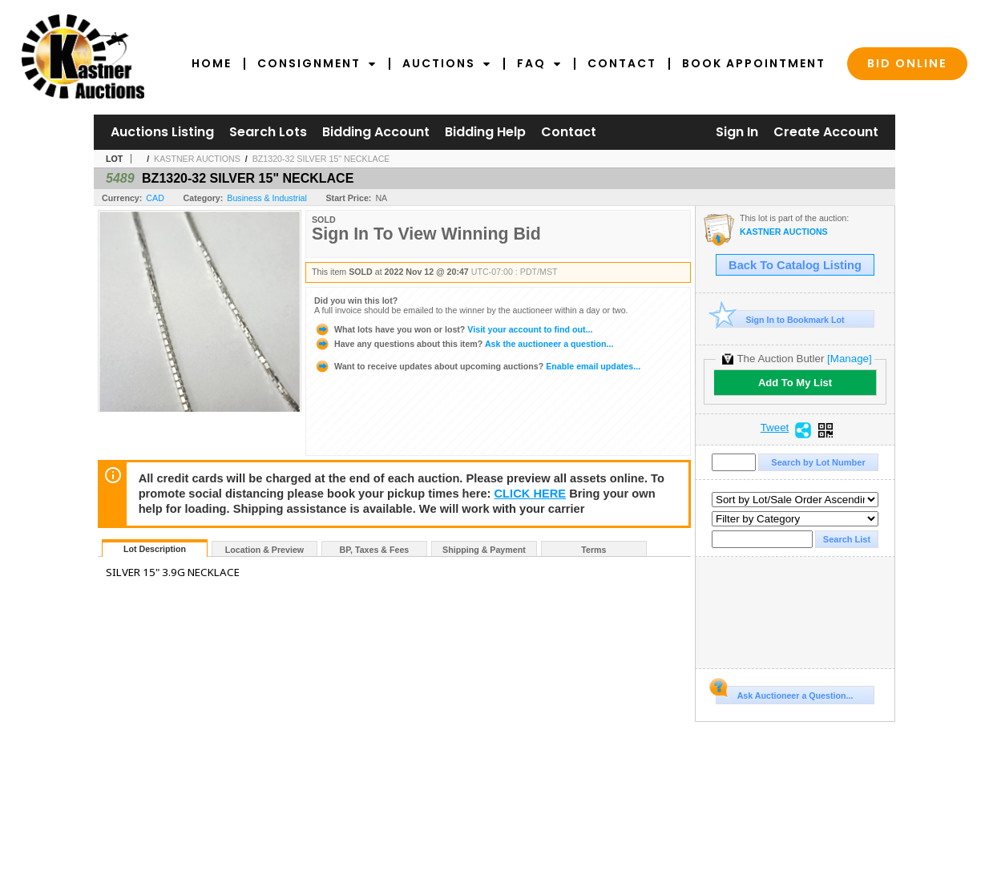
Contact (621, 63)
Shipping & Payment (484, 549)
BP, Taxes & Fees (375, 549)
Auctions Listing (162, 132)
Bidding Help (485, 132)
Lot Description (154, 549)
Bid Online (907, 63)
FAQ (539, 63)
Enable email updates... (477, 366)
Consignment (317, 63)
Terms (593, 549)
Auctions (446, 63)
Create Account (825, 132)
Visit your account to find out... (453, 329)
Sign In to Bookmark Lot (780, 319)
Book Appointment (754, 63)
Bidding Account (376, 132)
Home (212, 63)
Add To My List (795, 383)
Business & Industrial (267, 198)
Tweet (775, 427)
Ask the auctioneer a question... (463, 344)
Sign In (737, 132)
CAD (155, 198)
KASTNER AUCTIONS (197, 158)
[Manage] (849, 359)
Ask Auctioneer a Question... (784, 693)
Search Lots (268, 132)
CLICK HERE (530, 493)
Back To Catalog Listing (795, 265)
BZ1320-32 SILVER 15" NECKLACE (321, 158)
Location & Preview (264, 549)
